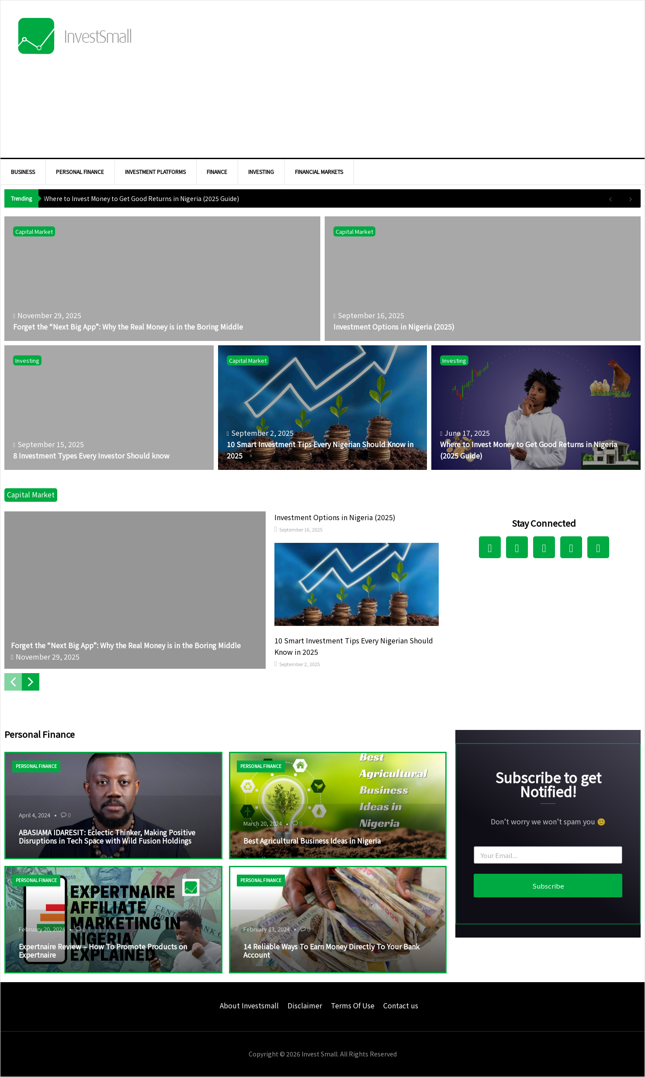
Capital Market (34, 231)
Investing (27, 360)
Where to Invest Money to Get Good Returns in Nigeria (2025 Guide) (141, 198)
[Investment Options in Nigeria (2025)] (483, 278)
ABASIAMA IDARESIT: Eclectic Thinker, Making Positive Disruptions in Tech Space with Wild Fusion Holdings (107, 836)
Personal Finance (36, 766)
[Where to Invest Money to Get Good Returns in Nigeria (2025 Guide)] (536, 407)
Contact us (400, 1005)
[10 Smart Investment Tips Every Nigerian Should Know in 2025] (322, 407)
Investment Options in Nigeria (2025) (334, 517)
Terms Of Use (353, 1005)
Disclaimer (305, 1005)
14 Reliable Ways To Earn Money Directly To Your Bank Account (331, 950)
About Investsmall (249, 1005)
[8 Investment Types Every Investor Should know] (109, 407)
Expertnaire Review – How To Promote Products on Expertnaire (103, 950)
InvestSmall (75, 37)
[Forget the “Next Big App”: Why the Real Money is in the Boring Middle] (162, 278)
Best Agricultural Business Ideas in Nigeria (312, 840)
